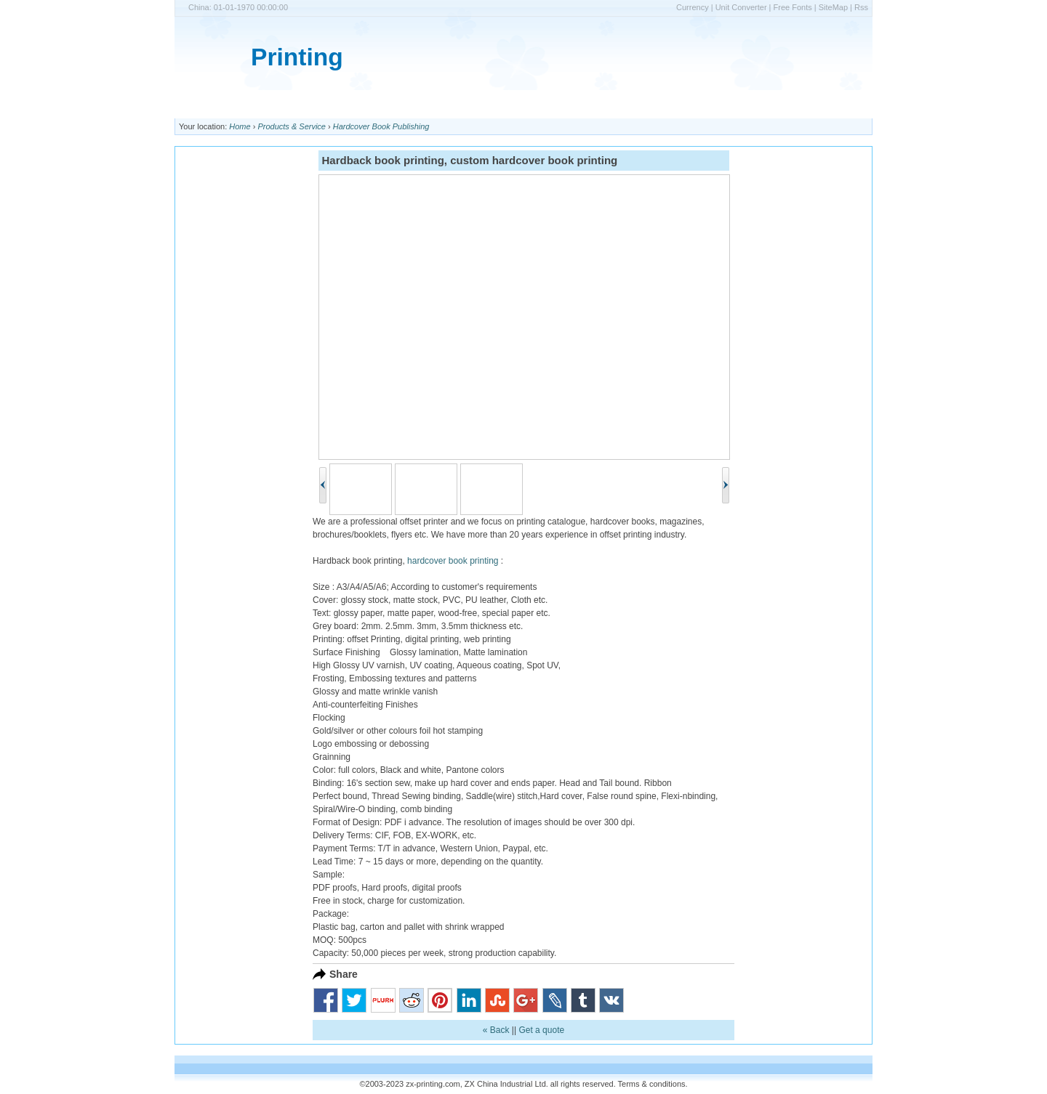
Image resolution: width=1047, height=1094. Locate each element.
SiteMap (833, 7)
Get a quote (541, 1030)
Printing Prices (256, 104)
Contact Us (519, 104)
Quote (623, 104)
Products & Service (291, 126)
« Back (496, 1030)
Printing (297, 57)
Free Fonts (793, 7)
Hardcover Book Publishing (381, 126)
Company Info (335, 104)
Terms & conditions (652, 1083)
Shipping (460, 104)
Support (577, 104)
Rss (861, 7)
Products (404, 104)
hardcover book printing (452, 561)
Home (195, 104)
